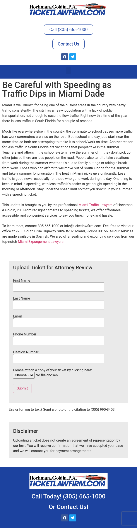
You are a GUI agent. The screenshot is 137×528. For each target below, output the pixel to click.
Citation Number (58, 356)
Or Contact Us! (68, 506)
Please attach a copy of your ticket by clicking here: (52, 372)
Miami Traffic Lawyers (96, 205)
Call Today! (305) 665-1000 (69, 496)
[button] (68, 70)
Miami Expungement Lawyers (40, 242)
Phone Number (58, 338)
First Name (58, 284)
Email (58, 320)
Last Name (58, 302)
